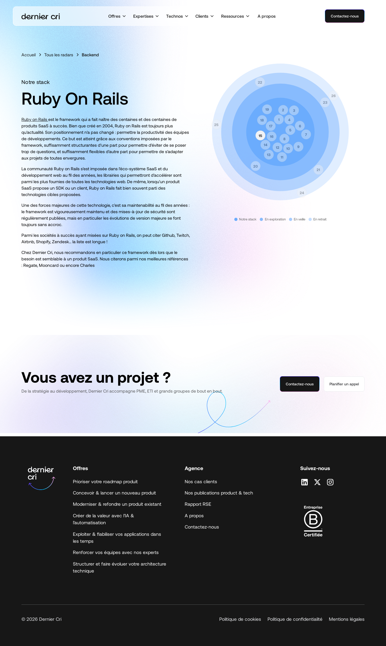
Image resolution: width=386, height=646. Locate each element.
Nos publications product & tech (219, 493)
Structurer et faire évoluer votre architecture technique (119, 567)
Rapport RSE (198, 504)
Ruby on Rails (34, 119)
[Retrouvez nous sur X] (317, 482)
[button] (117, 16)
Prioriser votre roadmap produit (105, 481)
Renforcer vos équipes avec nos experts (116, 552)
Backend (90, 54)
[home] (40, 16)
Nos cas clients (201, 481)
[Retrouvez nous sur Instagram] (330, 482)
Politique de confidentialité (295, 619)
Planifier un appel (344, 384)
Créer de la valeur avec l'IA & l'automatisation (103, 518)
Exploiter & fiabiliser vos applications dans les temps (117, 537)
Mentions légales (347, 619)
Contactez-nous (345, 16)
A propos (267, 16)
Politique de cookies (240, 619)
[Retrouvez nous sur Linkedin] (304, 482)
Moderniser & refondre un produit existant (117, 504)
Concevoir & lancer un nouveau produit (114, 493)
